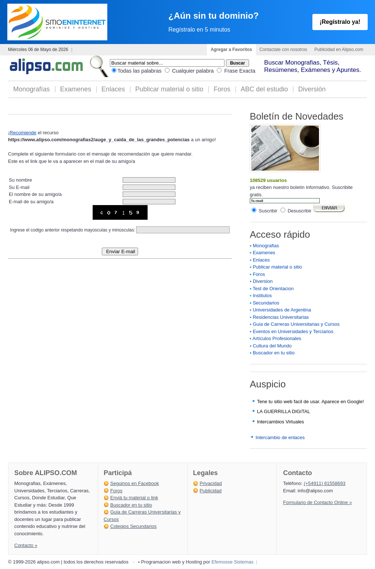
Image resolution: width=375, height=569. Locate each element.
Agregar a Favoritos (231, 49)
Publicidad (211, 490)
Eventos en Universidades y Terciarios (293, 331)
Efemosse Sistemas (232, 562)
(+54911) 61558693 (324, 483)
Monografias (266, 245)
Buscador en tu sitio (273, 352)
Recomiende (23, 132)
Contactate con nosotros (283, 49)
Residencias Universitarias (281, 317)
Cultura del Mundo (272, 346)
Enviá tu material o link (134, 497)
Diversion (262, 281)
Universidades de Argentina (282, 310)
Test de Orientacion (273, 288)
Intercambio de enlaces (280, 437)
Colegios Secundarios (133, 526)
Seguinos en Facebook (134, 483)
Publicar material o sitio (169, 89)
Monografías (31, 89)
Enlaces (113, 89)
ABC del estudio (264, 89)
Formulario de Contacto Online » (317, 502)
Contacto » (25, 545)
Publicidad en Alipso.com (339, 49)
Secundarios (266, 303)
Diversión (312, 89)
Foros (222, 89)
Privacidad (211, 483)
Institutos (262, 295)
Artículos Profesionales (276, 338)
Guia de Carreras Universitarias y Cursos (296, 324)
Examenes (75, 89)
